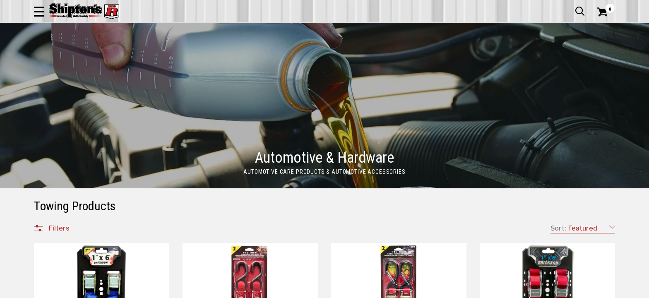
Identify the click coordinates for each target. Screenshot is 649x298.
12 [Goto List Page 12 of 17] (473, 290)
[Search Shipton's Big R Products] (324, 30)
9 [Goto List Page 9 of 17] (435, 290)
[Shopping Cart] (601, 29)
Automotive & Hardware (155, 55)
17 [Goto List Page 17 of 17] (497, 290)
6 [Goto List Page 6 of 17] (398, 290)
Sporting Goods (549, 55)
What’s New (568, 6)
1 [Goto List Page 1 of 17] (335, 290)
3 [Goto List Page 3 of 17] (361, 290)
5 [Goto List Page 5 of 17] (385, 290)
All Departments (73, 277)
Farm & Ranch (230, 55)
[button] (413, 29)
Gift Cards (532, 6)
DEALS (599, 55)
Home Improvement (358, 55)
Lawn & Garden (429, 55)
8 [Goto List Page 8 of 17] (423, 290)
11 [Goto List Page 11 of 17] (460, 290)
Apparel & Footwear (70, 55)
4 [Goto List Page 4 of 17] (373, 290)
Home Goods (289, 55)
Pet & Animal (489, 55)
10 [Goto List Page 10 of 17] (448, 290)
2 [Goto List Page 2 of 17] (348, 290)
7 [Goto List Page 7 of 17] (410, 290)
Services (603, 6)
